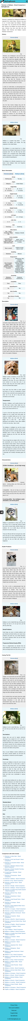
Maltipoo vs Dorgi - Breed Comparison (14, 959)
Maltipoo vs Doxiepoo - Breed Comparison (15, 973)
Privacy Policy (14, 1005)
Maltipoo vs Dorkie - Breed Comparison (14, 968)
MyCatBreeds (14, 1015)
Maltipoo (12, 122)
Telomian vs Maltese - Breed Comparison (15, 878)
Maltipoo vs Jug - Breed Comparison (14, 954)
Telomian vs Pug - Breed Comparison (14, 880)
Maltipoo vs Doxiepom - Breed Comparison (15, 987)
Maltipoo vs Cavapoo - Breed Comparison (15, 939)
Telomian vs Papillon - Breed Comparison (15, 924)
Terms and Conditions (14, 1007)
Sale (16, 37)
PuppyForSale (14, 1013)
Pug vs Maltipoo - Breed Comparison (14, 929)
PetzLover (13, 1010)
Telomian (12, 37)
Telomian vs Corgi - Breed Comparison (14, 910)
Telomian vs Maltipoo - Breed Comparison (15, 887)
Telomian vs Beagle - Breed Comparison (15, 885)
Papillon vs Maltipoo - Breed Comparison (15, 989)
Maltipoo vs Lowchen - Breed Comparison (15, 982)
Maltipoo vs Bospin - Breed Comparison (14, 975)
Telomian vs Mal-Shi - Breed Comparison (15, 919)
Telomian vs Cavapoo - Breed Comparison (15, 908)
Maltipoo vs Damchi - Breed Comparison (15, 980)
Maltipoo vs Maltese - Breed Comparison (15, 931)
